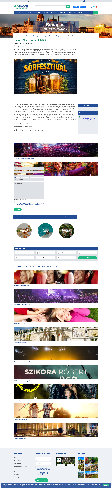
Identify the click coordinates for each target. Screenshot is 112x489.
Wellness (54, 12)
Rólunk (16, 457)
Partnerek (16, 474)
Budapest (52, 36)
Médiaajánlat (17, 460)
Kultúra (62, 12)
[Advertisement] (88, 80)
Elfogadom (106, 485)
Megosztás (71, 464)
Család (80, 12)
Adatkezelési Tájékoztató (28, 205)
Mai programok (77, 1)
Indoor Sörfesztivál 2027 (30, 40)
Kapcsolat (16, 477)
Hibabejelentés (18, 463)
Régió (24, 12)
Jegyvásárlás (93, 1)
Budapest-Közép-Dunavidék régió (29, 36)
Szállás (17, 12)
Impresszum (17, 469)
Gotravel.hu (64, 458)
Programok (59, 36)
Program (46, 12)
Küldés (18, 209)
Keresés (87, 258)
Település (37, 12)
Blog (95, 12)
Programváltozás (18, 471)
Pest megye (44, 36)
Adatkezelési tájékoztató (20, 466)
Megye (30, 12)
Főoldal (16, 36)
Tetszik (61, 464)
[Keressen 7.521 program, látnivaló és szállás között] (50, 6)
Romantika (87, 12)
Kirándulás (71, 12)
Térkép (86, 1)
